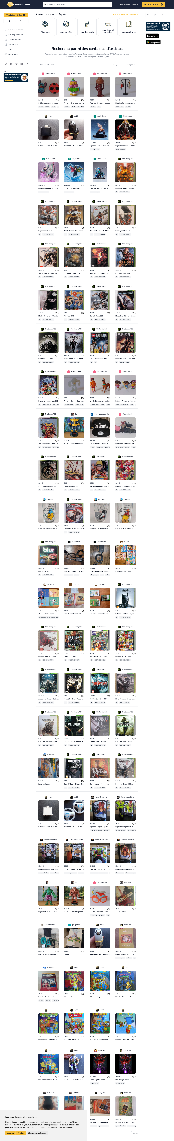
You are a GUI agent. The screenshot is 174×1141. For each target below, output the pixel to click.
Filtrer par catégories (47, 65)
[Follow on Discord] (22, 64)
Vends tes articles (153, 4)
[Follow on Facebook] (11, 64)
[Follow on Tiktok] (26, 64)
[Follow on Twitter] (16, 64)
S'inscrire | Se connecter (129, 4)
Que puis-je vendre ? (16, 21)
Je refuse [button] (21, 1133)
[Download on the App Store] (152, 36)
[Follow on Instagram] (6, 64)
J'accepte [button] (10, 1133)
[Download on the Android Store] (153, 42)
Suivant (135, 1133)
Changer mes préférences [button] (37, 1133)
